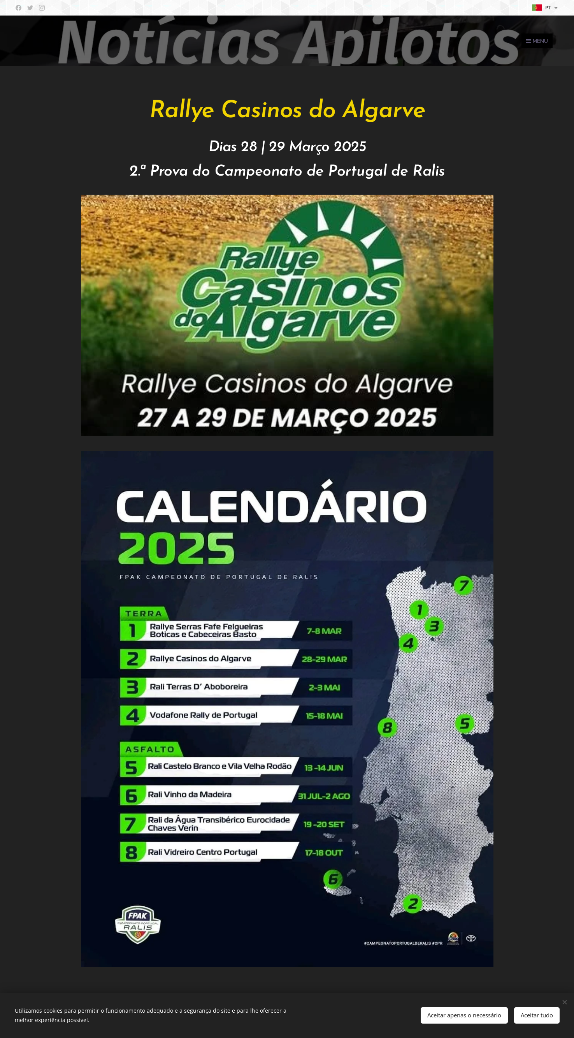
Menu (537, 40)
